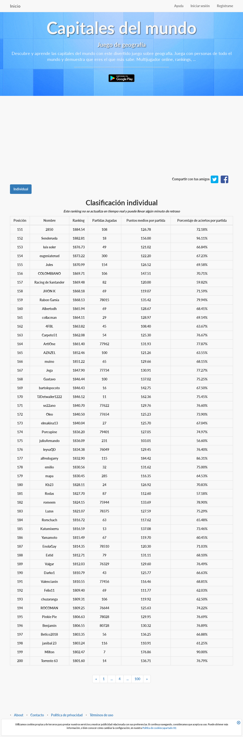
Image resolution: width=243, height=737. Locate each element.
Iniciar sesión (200, 6)
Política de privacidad (67, 715)
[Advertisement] (121, 141)
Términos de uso (101, 715)
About (18, 715)
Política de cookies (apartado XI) (159, 728)
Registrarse (225, 6)
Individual (21, 189)
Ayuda (178, 6)
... (112, 679)
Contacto (37, 715)
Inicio (15, 6)
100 (137, 679)
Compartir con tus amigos (191, 179)
